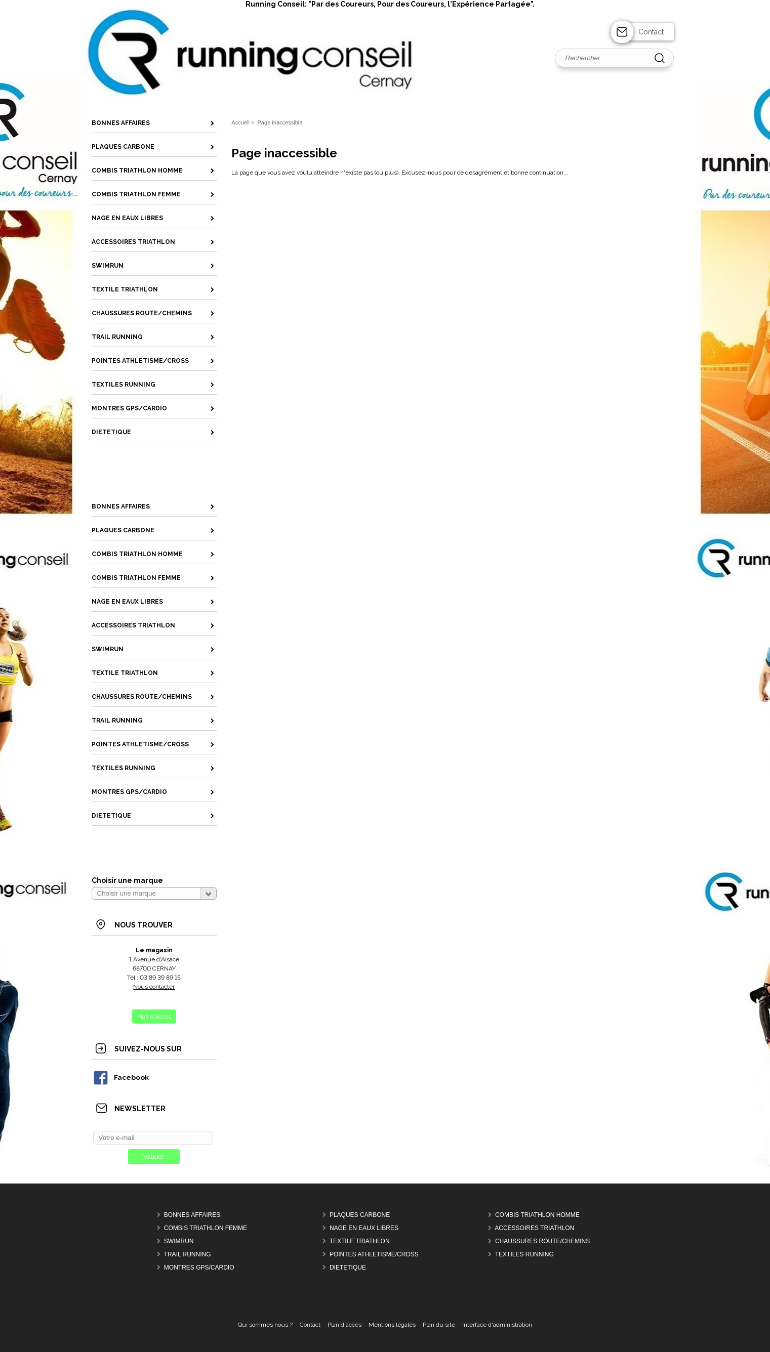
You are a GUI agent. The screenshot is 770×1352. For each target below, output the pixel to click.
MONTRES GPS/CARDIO (199, 1267)
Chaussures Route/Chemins (542, 1241)
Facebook (121, 1077)
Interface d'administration (497, 1324)
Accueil (240, 122)
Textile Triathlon (360, 1241)
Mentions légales (392, 1324)
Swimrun (179, 1241)
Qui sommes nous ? (265, 1324)
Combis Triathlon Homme (537, 1214)
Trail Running (187, 1254)
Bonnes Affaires (192, 1214)
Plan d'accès (344, 1324)
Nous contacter (154, 986)
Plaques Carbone (360, 1214)
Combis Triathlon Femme (205, 1228)
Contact (651, 32)
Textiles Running (524, 1254)
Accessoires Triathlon (534, 1228)
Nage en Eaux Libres (364, 1228)
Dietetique (348, 1267)
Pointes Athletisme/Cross (374, 1254)
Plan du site (439, 1324)
